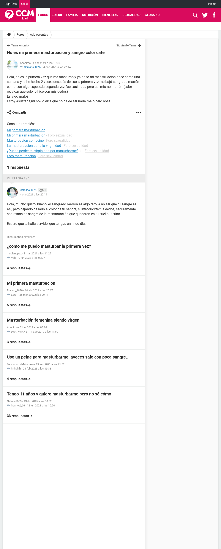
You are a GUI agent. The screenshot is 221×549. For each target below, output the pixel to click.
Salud (24, 4)
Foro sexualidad (60, 135)
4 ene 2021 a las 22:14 (57, 67)
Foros (43, 15)
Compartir (19, 112)
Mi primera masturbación (26, 135)
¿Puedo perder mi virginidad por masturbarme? (42, 151)
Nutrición (90, 15)
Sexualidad (131, 15)
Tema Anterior (20, 45)
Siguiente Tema (126, 45)
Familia (72, 15)
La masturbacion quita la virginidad (34, 146)
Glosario (152, 15)
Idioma (212, 4)
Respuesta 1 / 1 (18, 178)
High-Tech (11, 4)
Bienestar (110, 15)
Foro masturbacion (21, 156)
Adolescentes (39, 34)
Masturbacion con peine (25, 140)
